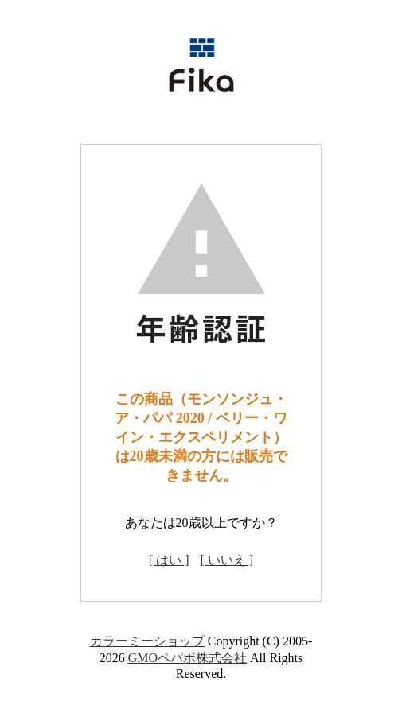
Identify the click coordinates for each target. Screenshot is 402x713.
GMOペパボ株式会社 (187, 658)
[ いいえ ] (227, 560)
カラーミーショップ (147, 641)
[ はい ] (169, 560)
